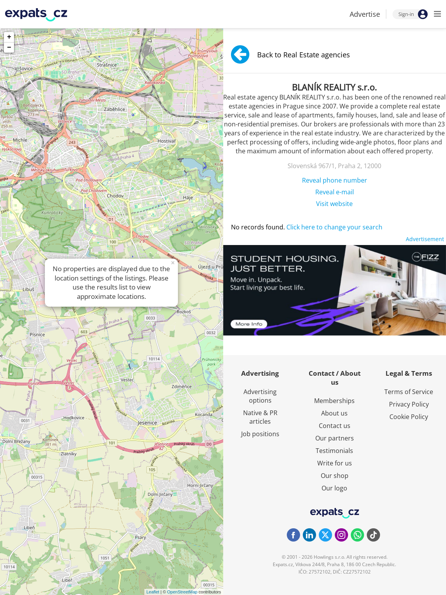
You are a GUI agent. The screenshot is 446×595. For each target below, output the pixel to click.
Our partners (334, 438)
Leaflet (152, 592)
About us (334, 413)
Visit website (334, 203)
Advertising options (260, 396)
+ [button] (9, 37)
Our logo (334, 488)
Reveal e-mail (334, 192)
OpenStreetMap (182, 592)
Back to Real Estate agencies (290, 54)
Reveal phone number (334, 180)
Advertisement (425, 239)
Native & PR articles (260, 417)
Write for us (334, 463)
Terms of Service (408, 391)
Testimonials (334, 450)
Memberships (334, 400)
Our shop (334, 475)
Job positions (260, 434)
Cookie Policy (408, 416)
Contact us (334, 425)
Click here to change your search (334, 227)
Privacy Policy (409, 404)
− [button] (9, 47)
